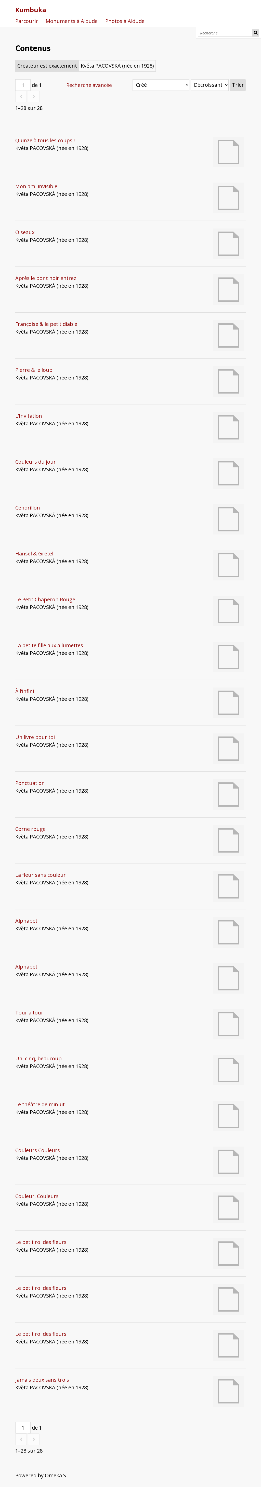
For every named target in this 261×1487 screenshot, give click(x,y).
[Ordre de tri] (210, 85)
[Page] (23, 85)
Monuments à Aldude (72, 21)
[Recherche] (225, 33)
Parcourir (26, 21)
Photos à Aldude (125, 21)
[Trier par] (161, 85)
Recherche (255, 33)
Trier (238, 84)
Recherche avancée (89, 85)
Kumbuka (30, 9)
